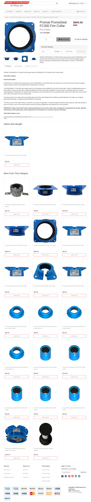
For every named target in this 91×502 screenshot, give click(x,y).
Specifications (18, 66)
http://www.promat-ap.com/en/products (42, 117)
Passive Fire (27, 11)
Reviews (31, 66)
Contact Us (45, 11)
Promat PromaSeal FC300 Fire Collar (47, 17)
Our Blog (25, 473)
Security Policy (46, 481)
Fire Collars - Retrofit (29, 17)
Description (8, 66)
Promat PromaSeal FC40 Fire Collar (73, 245)
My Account (7, 469)
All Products (9, 11)
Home (6, 17)
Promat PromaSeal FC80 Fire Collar (15, 155)
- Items (76, 3)
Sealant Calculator (56, 11)
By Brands (19, 11)
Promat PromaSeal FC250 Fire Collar (16, 245)
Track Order (7, 473)
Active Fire (37, 11)
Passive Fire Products (16, 17)
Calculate (81, 51)
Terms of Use (45, 469)
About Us (25, 469)
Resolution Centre (9, 477)
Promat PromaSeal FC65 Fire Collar (44, 286)
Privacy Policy (46, 473)
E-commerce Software (73, 492)
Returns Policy (46, 477)
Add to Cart (63, 39)
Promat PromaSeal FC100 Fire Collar (45, 204)
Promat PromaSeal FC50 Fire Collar (15, 286)
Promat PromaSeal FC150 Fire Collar (73, 204)
